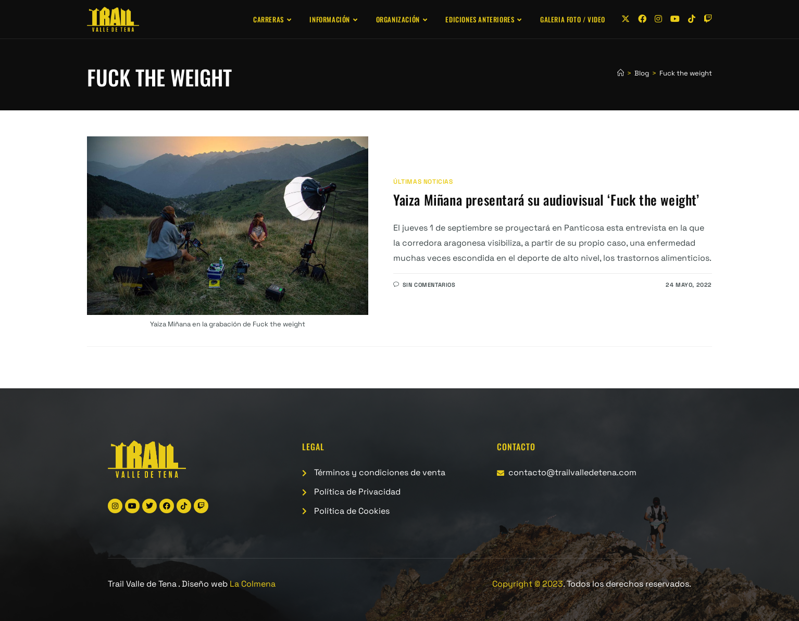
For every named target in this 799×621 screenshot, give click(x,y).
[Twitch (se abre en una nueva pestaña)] (708, 19)
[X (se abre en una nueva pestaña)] (625, 19)
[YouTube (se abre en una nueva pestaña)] (675, 19)
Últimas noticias (423, 182)
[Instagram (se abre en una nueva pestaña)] (658, 19)
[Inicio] (620, 73)
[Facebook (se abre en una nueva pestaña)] (642, 19)
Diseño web (229, 583)
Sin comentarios (429, 284)
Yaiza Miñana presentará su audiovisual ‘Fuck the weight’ (546, 199)
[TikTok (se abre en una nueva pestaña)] (692, 19)
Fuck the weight (685, 73)
